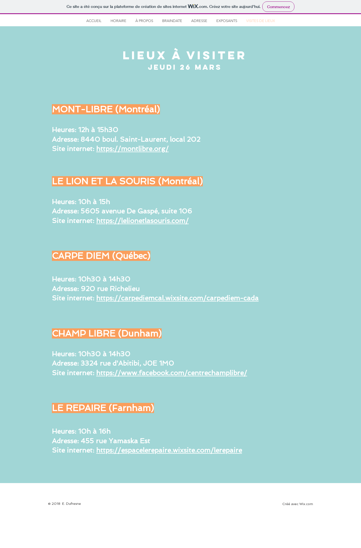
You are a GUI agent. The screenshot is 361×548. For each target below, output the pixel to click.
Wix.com (306, 504)
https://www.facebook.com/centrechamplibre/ (171, 373)
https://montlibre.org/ (132, 149)
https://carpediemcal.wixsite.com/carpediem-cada (177, 298)
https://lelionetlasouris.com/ (142, 221)
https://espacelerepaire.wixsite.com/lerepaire (169, 450)
